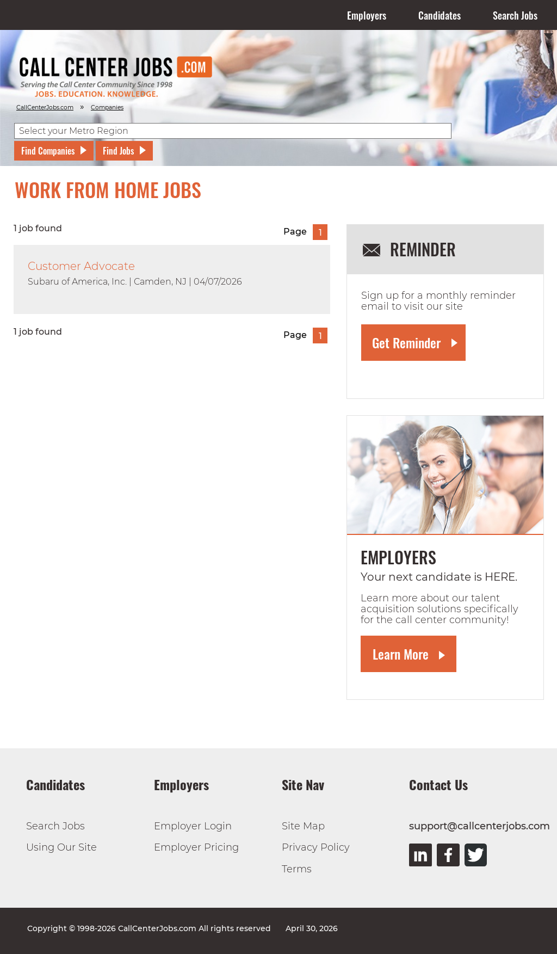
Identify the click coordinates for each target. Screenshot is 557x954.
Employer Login (193, 826)
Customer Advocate (81, 266)
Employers (366, 15)
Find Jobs (118, 150)
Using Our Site (61, 847)
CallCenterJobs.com (44, 107)
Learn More (401, 653)
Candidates (439, 15)
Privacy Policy (316, 847)
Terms (297, 869)
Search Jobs (515, 15)
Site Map (303, 826)
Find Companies (48, 150)
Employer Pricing (196, 847)
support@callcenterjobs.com (479, 826)
